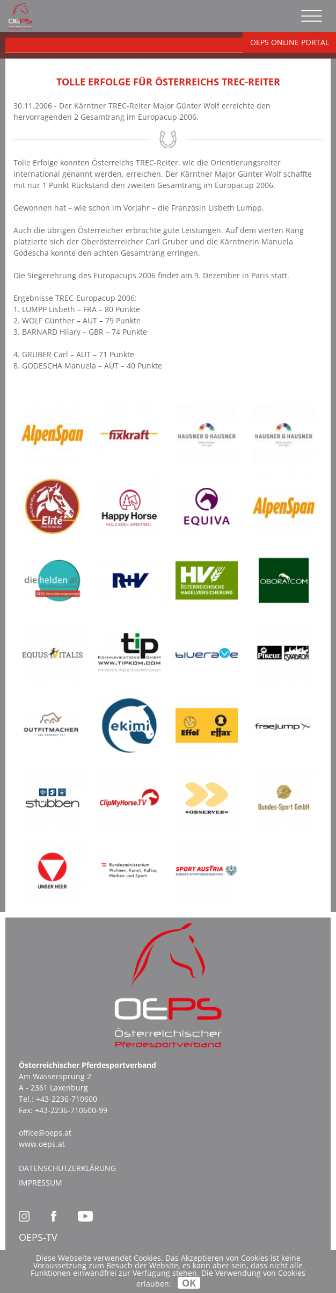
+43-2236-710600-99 (71, 1110)
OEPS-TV (38, 1237)
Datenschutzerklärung (67, 1168)
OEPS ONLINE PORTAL (289, 42)
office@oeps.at (45, 1133)
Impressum (40, 1183)
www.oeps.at (42, 1144)
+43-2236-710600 (66, 1099)
